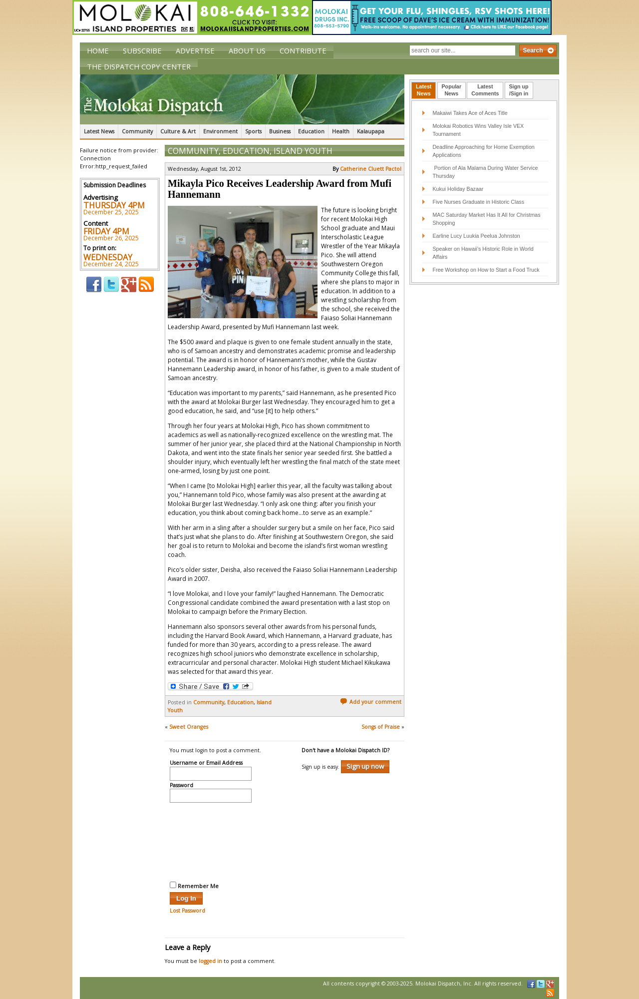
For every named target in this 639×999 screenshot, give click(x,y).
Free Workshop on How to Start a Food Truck (485, 270)
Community (137, 131)
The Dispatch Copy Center (139, 66)
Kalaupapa (370, 131)
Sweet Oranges (188, 726)
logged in (210, 961)
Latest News (99, 131)
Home (98, 50)
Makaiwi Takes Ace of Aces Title (469, 113)
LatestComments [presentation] (485, 89)
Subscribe (142, 50)
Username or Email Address (206, 763)
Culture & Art (178, 131)
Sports (253, 131)
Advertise (195, 50)
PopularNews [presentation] (452, 89)
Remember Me (194, 886)
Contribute (303, 50)
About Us (247, 50)
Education (311, 131)
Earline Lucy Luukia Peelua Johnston (476, 236)
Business (280, 131)
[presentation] (211, 841)
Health (340, 131)
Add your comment (370, 701)
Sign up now (365, 766)
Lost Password (187, 910)
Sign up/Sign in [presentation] (519, 89)
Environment (220, 131)
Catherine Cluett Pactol (370, 168)
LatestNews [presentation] (423, 89)
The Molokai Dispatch (242, 99)
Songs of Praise (380, 726)
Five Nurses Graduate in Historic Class (478, 202)
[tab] (423, 90)
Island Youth (303, 150)
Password (181, 786)
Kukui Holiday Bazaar (457, 189)
